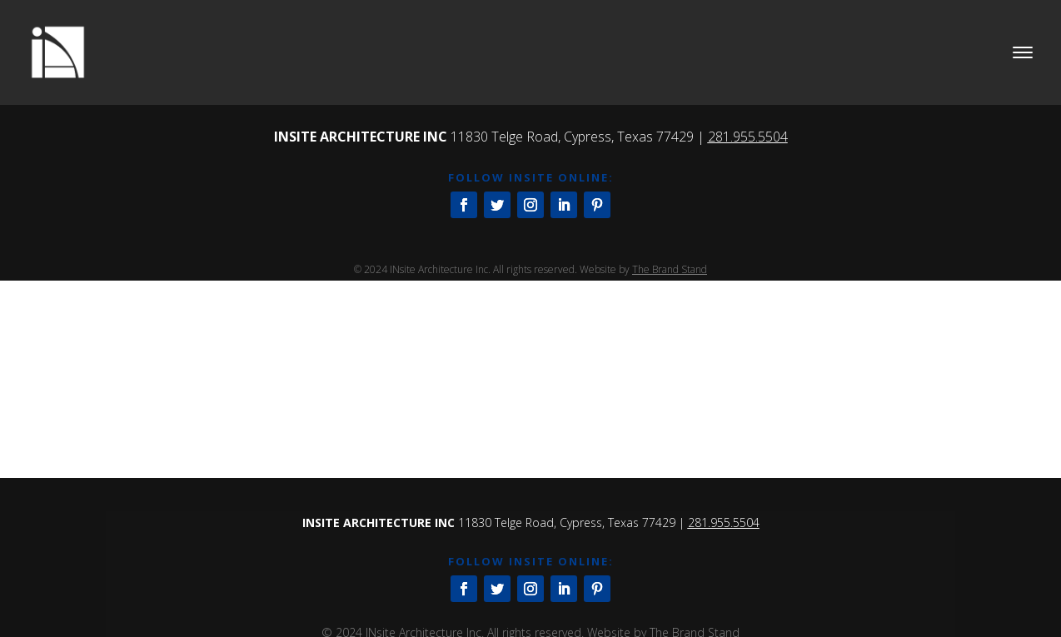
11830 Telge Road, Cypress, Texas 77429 (572, 136)
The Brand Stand (669, 269)
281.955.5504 (748, 136)
